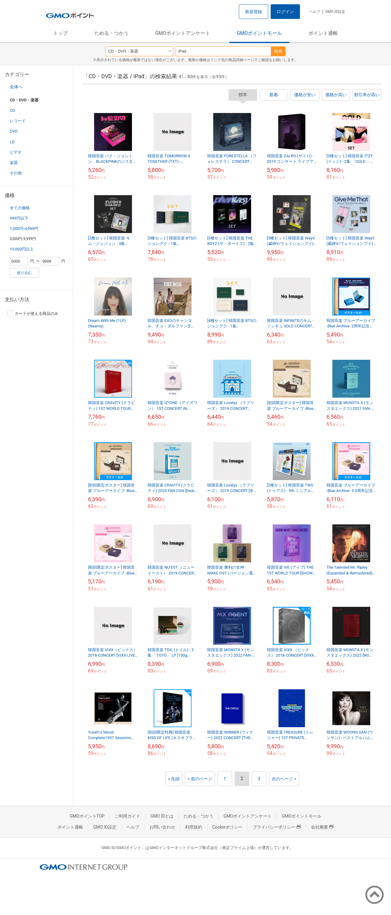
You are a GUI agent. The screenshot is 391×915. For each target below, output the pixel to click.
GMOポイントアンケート (182, 33)
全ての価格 (20, 208)
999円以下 (19, 218)
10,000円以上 (22, 249)
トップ (60, 33)
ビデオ (16, 152)
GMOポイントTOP (87, 816)
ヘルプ (314, 11)
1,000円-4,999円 (24, 228)
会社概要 (322, 827)
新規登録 (253, 11)
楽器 (14, 162)
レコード (18, 120)
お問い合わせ (162, 827)
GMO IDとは (162, 816)
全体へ (16, 86)
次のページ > (284, 778)
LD (12, 142)
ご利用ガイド (127, 816)
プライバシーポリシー (277, 827)
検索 (278, 51)
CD (12, 110)
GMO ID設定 (335, 11)
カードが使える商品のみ (32, 314)
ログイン (285, 11)
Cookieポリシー (227, 827)
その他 (16, 173)
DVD (13, 131)
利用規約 (193, 827)
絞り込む (24, 273)
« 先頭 (174, 778)
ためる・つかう (111, 33)
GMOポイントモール (259, 33)
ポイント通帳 (323, 33)
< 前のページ (200, 778)
